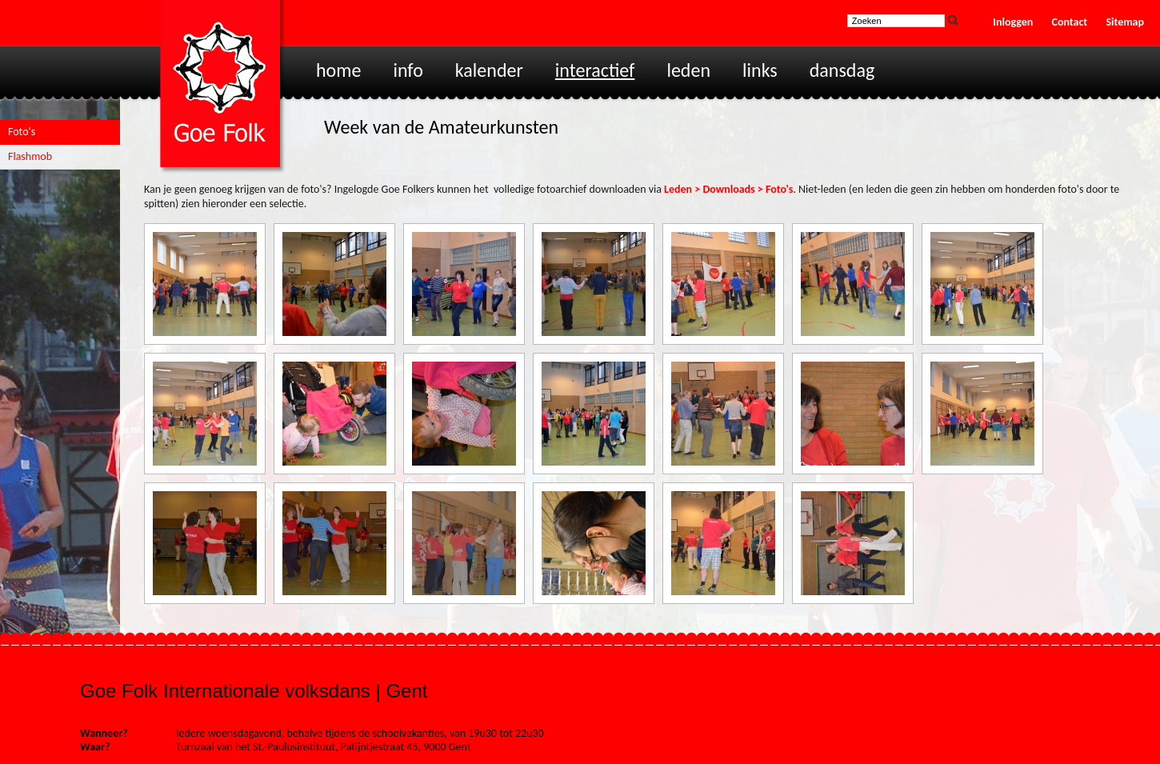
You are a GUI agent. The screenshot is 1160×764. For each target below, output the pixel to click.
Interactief (595, 70)
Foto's (21, 131)
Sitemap (1125, 22)
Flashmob (30, 156)
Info (407, 70)
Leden (688, 70)
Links (760, 70)
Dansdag (842, 70)
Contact (1070, 22)
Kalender (489, 70)
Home (338, 70)
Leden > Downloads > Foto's (728, 189)
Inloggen (1013, 22)
